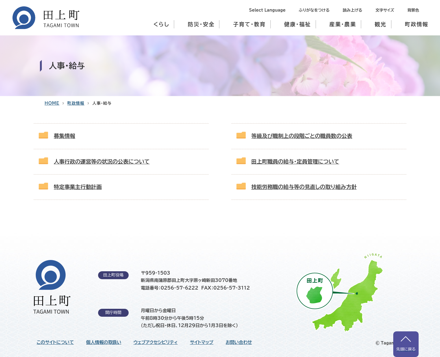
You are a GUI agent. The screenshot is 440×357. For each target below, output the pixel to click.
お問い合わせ (239, 342)
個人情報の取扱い (103, 342)
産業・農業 (342, 24)
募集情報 (64, 136)
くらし (161, 24)
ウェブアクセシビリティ (156, 342)
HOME (52, 103)
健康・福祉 (297, 24)
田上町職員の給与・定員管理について (295, 161)
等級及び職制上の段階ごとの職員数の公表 (301, 136)
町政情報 (416, 24)
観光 (381, 24)
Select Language (267, 10)
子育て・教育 (249, 24)
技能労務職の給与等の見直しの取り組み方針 (304, 186)
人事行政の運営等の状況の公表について (102, 161)
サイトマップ (202, 342)
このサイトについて (55, 342)
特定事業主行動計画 (78, 186)
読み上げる (352, 10)
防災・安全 (201, 24)
